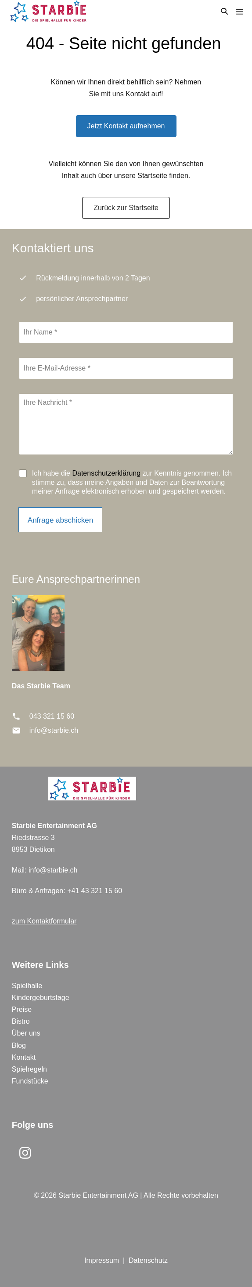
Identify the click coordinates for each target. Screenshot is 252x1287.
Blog (19, 1045)
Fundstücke (30, 1081)
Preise (22, 1009)
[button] (224, 11)
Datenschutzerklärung (106, 473)
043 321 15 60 (51, 716)
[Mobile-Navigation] (239, 11)
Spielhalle (27, 985)
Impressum (101, 1260)
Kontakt (24, 1057)
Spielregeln (29, 1069)
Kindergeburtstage (40, 997)
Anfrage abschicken (60, 520)
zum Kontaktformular (44, 921)
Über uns (26, 1033)
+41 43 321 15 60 (94, 890)
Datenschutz (148, 1260)
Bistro (21, 1021)
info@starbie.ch (53, 730)
